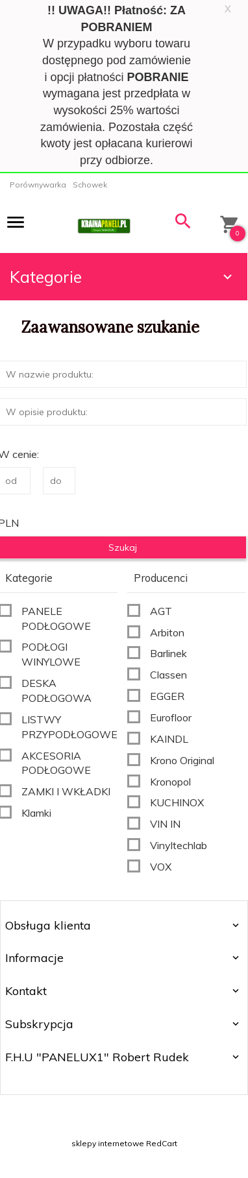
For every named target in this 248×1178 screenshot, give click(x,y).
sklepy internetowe (107, 1143)
